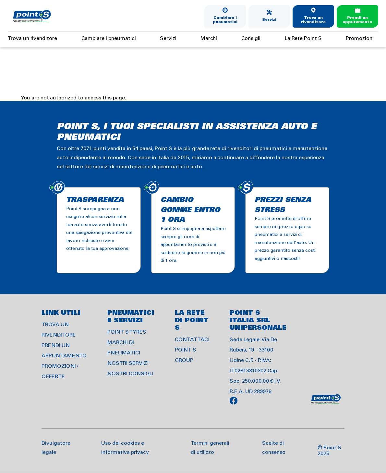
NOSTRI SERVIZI (127, 363)
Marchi (208, 38)
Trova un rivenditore (313, 20)
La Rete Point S (303, 38)
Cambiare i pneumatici (225, 20)
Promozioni (360, 38)
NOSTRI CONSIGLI (130, 373)
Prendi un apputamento (357, 20)
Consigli (251, 38)
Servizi (269, 19)
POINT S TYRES (126, 332)
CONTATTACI (192, 339)
